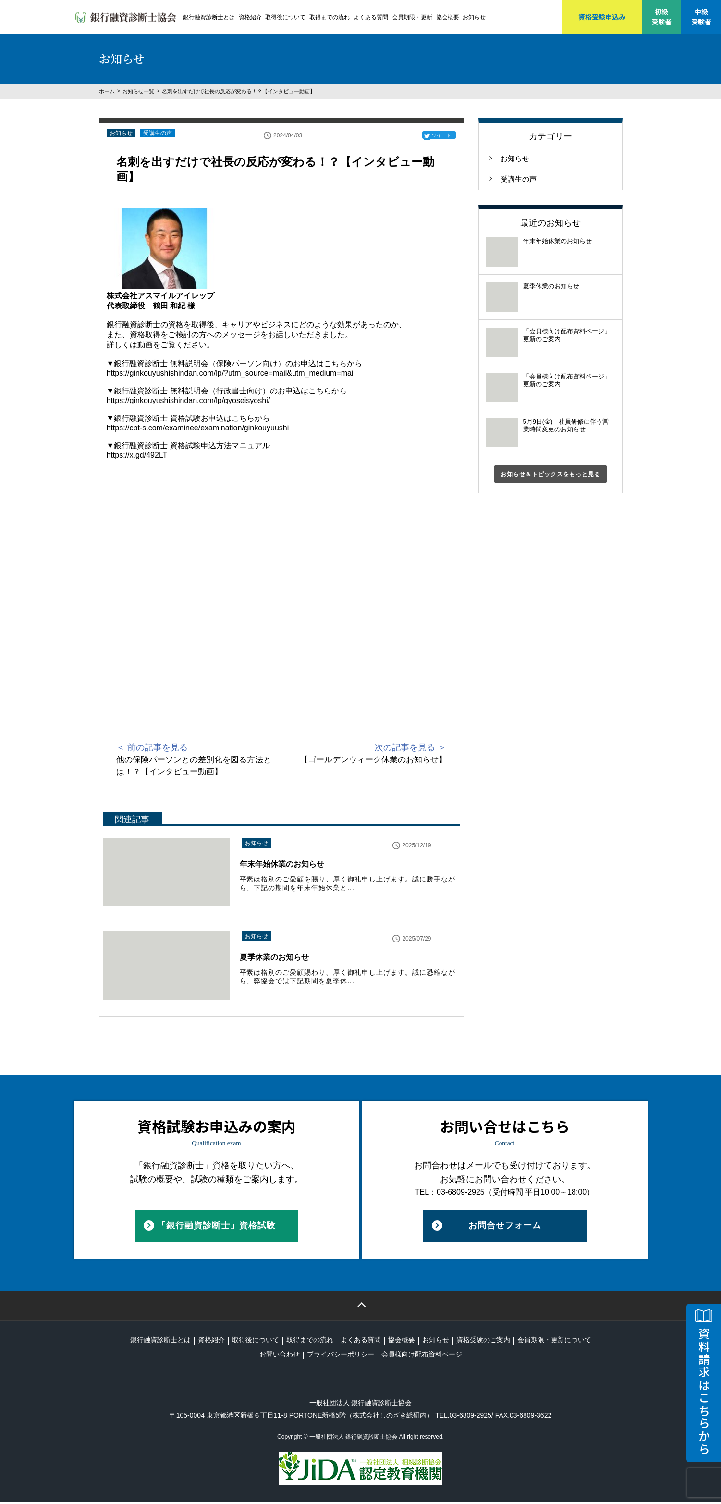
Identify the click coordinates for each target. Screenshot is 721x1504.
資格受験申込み (601, 17)
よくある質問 (371, 17)
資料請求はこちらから (704, 1391)
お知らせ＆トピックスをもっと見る (550, 474)
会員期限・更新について (554, 1341)
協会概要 (447, 17)
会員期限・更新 (412, 17)
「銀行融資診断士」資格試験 (216, 1227)
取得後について (285, 17)
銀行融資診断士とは (209, 17)
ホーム (107, 91)
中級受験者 (701, 16)
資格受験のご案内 (483, 1341)
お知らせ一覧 (138, 91)
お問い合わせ (279, 1356)
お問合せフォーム (504, 1227)
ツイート (441, 135)
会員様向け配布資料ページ (421, 1356)
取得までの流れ (329, 17)
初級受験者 (661, 16)
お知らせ (474, 17)
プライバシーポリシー (340, 1356)
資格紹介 (250, 17)
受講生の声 (157, 133)
